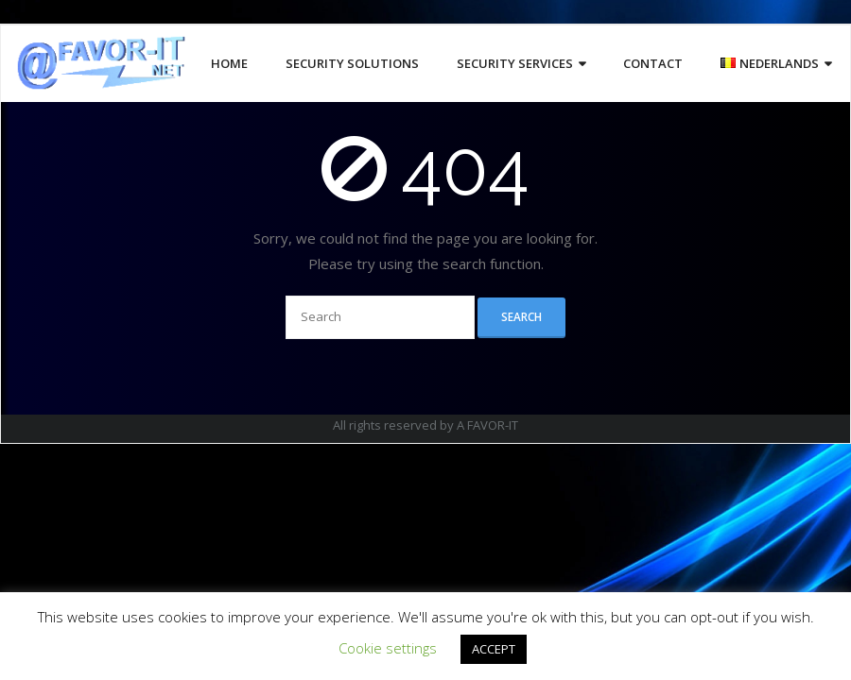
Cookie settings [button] (388, 647)
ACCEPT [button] (493, 648)
